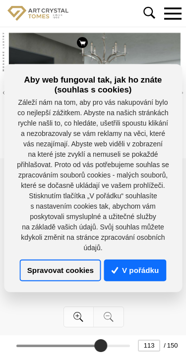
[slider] (100, 345)
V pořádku (135, 270)
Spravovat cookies (60, 270)
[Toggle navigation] (172, 13)
